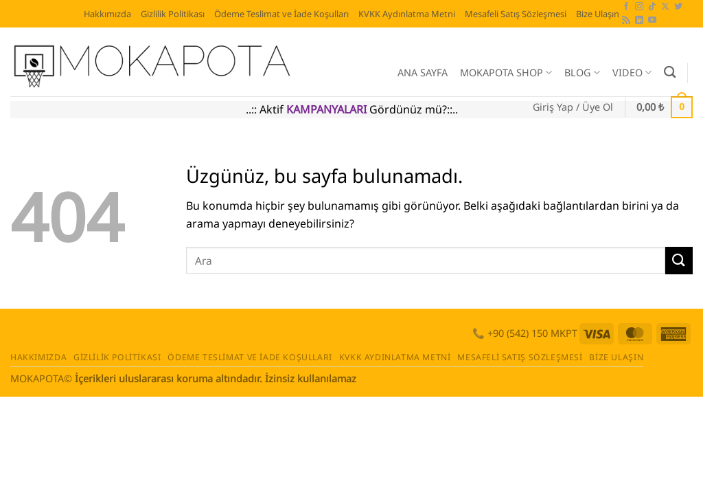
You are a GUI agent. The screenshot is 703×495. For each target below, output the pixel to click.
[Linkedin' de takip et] (639, 20)
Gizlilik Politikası (173, 14)
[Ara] (670, 72)
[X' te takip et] (665, 7)
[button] (573, 107)
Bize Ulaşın (597, 14)
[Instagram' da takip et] (639, 7)
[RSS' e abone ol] (626, 20)
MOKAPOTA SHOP (506, 73)
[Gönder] (679, 260)
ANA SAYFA (422, 72)
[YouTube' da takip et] (652, 20)
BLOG (581, 73)
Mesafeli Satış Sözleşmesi (515, 14)
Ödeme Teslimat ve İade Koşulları (281, 14)
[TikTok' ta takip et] (652, 7)
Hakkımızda (107, 14)
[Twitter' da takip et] (678, 7)
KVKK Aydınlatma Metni (406, 14)
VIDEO (632, 73)
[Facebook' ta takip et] (626, 7)
